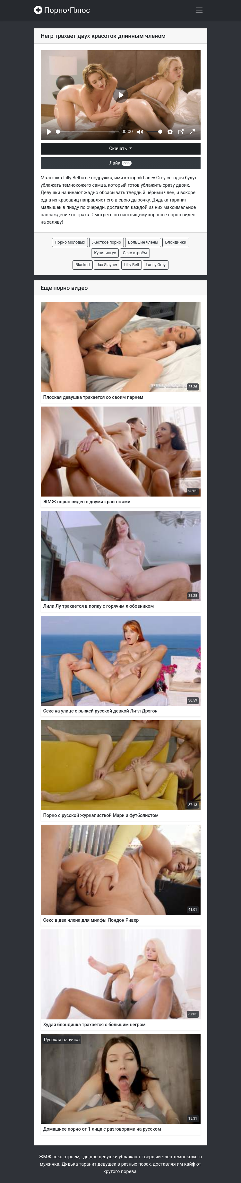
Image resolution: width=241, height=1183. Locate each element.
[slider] (87, 132)
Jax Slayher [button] (107, 264)
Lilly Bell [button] (131, 264)
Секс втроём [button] (135, 252)
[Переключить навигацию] (199, 10)
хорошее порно (164, 215)
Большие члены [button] (143, 242)
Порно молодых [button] (70, 242)
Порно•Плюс (62, 10)
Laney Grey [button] (156, 264)
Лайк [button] (120, 163)
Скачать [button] (118, 148)
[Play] (49, 132)
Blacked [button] (82, 264)
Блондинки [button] (175, 242)
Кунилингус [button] (105, 252)
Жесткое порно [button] (106, 242)
